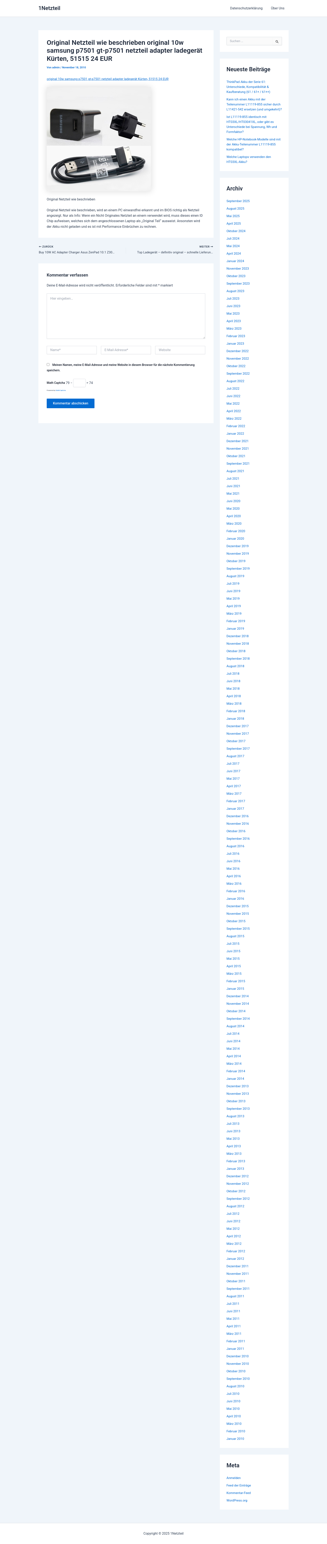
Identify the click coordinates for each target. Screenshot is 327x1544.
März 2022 (234, 423)
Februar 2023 (236, 341)
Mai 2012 (233, 1234)
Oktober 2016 (236, 836)
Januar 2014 (235, 1084)
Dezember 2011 (238, 1271)
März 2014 (234, 1069)
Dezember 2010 (238, 1361)
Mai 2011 (233, 1324)
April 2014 (234, 1061)
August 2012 (235, 1211)
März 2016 (234, 889)
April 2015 (234, 971)
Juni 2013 (233, 1136)
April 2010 (234, 1421)
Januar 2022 (235, 438)
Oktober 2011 (236, 1286)
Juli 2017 (233, 769)
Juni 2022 (233, 401)
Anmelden (233, 1483)
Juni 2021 (233, 491)
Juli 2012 (233, 1219)
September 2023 (238, 288)
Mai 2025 (233, 221)
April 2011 (234, 1331)
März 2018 (234, 709)
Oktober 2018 (236, 656)
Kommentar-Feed (239, 1498)
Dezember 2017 (238, 731)
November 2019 (238, 559)
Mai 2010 (233, 1414)
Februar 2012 (236, 1256)
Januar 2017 (235, 814)
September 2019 (238, 574)
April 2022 (234, 416)
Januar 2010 (235, 1444)
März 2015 (234, 979)
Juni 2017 (233, 776)
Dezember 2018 (238, 641)
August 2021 (235, 476)
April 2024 (234, 258)
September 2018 (238, 664)
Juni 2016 (233, 866)
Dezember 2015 (238, 911)
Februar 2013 (236, 1166)
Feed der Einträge (239, 1490)
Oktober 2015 (236, 926)
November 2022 (238, 363)
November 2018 (238, 649)
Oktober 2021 (236, 461)
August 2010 (235, 1391)
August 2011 (235, 1301)
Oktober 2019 (236, 566)
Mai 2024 (233, 251)
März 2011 (234, 1339)
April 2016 (234, 881)
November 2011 (238, 1279)
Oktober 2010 (236, 1376)
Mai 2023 (233, 318)
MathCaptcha (61, 391)
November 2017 (238, 739)
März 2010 (234, 1429)
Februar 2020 (236, 536)
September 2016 (238, 844)
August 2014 (235, 1031)
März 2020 (234, 529)
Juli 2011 (233, 1309)
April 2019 (234, 611)
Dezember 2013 (238, 1091)
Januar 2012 (235, 1264)
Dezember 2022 (238, 356)
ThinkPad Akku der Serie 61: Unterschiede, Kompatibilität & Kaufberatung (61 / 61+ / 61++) (249, 87)
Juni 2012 (233, 1226)
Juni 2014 (233, 1046)
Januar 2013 (235, 1174)
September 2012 (238, 1204)
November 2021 (238, 453)
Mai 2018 (233, 694)
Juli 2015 (233, 949)
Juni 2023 (233, 311)
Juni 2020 (233, 506)
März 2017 (234, 799)
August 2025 (235, 213)
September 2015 (238, 934)
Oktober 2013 (236, 1106)
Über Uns (278, 8)
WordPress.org (237, 1505)
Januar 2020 (235, 544)
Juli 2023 (233, 303)
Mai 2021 (233, 498)
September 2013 (238, 1114)
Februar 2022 (236, 431)
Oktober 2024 (236, 236)
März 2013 (234, 1159)
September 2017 (238, 754)
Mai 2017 (233, 784)
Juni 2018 (233, 686)
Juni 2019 (233, 596)
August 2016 (235, 851)
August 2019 (235, 581)
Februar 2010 (236, 1436)
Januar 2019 (235, 634)
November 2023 (238, 273)
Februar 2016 (236, 896)
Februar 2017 (236, 806)
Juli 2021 (233, 483)
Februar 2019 (236, 626)
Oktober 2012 (236, 1196)
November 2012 (238, 1189)
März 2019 (234, 619)
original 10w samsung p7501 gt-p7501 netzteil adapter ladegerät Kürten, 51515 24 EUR (111, 79)
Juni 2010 (233, 1406)
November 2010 (238, 1369)
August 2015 (235, 941)
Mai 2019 (233, 604)
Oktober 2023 (236, 281)
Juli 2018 (233, 679)
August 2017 (235, 761)
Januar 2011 (235, 1354)
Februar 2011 (236, 1346)
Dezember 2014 (238, 1001)
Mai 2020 (233, 514)
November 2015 (238, 919)
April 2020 (234, 521)
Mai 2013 (233, 1144)
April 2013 (234, 1151)
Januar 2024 (235, 266)
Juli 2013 (233, 1129)
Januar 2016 (235, 904)
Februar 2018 (236, 716)
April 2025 (234, 228)
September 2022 (238, 378)
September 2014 (238, 1024)
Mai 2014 (233, 1054)
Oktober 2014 (236, 1016)
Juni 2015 (233, 956)
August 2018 (235, 671)
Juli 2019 (233, 589)
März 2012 (234, 1249)
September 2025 (238, 206)
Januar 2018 (235, 724)
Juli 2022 (233, 393)
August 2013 (235, 1121)
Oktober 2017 (236, 746)
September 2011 (238, 1294)
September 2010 (238, 1384)
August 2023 (235, 296)
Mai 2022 (233, 408)
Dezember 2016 (238, 821)
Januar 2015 (235, 994)
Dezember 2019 (238, 551)
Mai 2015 (233, 964)
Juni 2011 (233, 1316)
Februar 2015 (236, 986)
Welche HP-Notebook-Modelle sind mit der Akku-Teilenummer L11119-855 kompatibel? (252, 149)
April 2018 (234, 701)
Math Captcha (56, 383)
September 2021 (238, 468)
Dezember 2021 (238, 446)
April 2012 (234, 1241)
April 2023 (234, 326)
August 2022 (235, 386)
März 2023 (234, 333)
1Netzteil (49, 8)
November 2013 (238, 1099)
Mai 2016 (233, 874)
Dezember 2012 (238, 1181)
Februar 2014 (236, 1076)
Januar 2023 (235, 348)
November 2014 (238, 1009)
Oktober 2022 (236, 371)
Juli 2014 (233, 1039)
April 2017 (234, 791)
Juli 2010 (233, 1399)
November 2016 (238, 829)
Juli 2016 (233, 859)
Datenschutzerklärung (249, 8)
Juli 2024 (233, 243)
